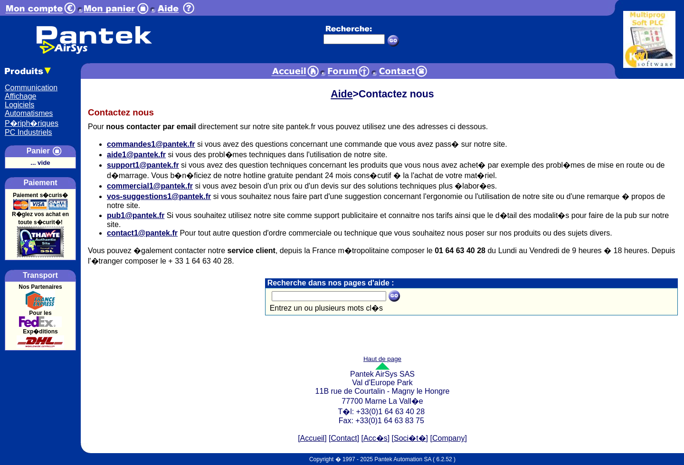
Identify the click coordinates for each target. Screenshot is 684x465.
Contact (344, 438)
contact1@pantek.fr (142, 233)
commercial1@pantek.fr (150, 186)
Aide (341, 94)
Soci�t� (410, 438)
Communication (31, 88)
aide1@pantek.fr (136, 155)
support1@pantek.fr (143, 165)
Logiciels (19, 105)
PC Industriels (28, 132)
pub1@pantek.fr (135, 215)
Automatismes (29, 113)
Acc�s (375, 438)
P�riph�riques (31, 123)
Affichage (20, 96)
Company (448, 438)
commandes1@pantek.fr (151, 144)
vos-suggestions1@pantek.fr (159, 196)
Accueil (312, 438)
